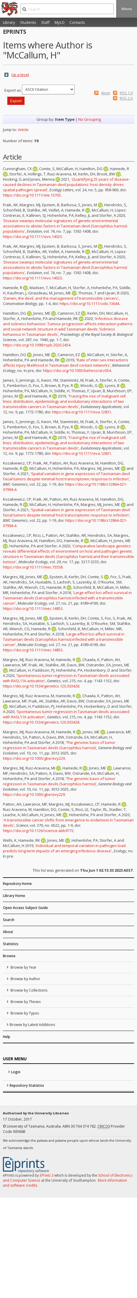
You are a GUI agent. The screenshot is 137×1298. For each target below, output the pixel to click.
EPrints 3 (46, 1175)
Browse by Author (25, 978)
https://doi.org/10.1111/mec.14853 (33, 608)
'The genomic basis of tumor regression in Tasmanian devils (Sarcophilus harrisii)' (59, 745)
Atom (105, 92)
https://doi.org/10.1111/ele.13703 (32, 195)
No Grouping (89, 119)
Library (9, 22)
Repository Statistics (27, 1085)
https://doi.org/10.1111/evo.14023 (32, 236)
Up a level (20, 74)
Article (23, 129)
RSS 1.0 (126, 92)
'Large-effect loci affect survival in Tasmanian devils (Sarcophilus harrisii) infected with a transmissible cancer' (67, 598)
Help (6, 1036)
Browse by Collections (28, 990)
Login (15, 1071)
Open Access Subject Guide (25, 907)
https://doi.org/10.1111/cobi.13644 (89, 303)
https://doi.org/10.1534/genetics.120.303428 (41, 686)
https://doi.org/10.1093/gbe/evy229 (34, 758)
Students (28, 22)
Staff (45, 22)
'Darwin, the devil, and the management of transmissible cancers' (61, 298)
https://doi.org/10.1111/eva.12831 (81, 412)
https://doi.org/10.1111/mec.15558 (33, 567)
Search (8, 919)
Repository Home (17, 883)
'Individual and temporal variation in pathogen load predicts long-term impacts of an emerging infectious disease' (64, 848)
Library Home (14, 895)
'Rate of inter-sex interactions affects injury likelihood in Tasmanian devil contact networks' (65, 362)
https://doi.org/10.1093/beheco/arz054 (77, 370)
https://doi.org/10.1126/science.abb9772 (38, 830)
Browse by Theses (25, 1001)
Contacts (77, 22)
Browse (9, 955)
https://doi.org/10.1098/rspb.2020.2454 (36, 345)
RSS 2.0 (126, 98)
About (8, 931)
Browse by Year (23, 967)
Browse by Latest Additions (32, 1024)
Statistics (10, 943)
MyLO (60, 22)
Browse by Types (24, 1013)
